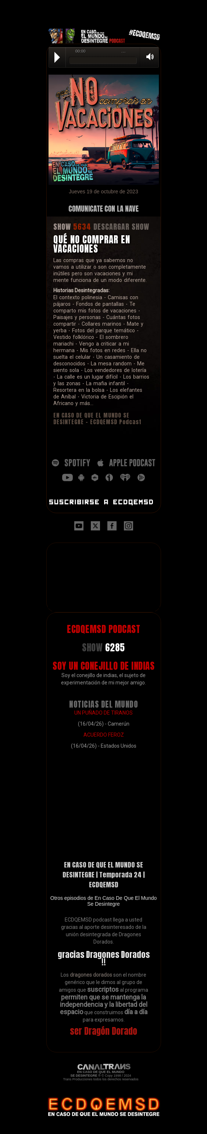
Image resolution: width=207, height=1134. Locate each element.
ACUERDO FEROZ (103, 735)
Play (57, 57)
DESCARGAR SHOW (121, 226)
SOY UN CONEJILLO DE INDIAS (103, 666)
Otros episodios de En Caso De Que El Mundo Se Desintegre (103, 901)
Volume (147, 57)
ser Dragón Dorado (103, 1031)
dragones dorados (91, 975)
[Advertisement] (104, 9)
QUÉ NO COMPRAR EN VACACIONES (91, 244)
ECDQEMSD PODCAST (103, 629)
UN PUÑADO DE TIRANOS (103, 713)
